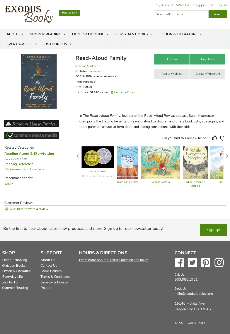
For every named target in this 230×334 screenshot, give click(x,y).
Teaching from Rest (127, 182)
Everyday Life (19, 44)
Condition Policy (124, 92)
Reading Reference (18, 164)
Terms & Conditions (55, 276)
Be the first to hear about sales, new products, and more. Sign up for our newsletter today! (83, 228)
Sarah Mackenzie (89, 66)
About (13, 34)
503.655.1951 (186, 279)
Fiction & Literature (178, 34)
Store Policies (51, 271)
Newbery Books (98, 171)
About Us (48, 260)
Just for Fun (55, 44)
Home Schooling (88, 34)
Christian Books (131, 34)
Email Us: (181, 289)
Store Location (69, 12)
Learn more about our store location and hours (113, 260)
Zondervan (95, 71)
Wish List (183, 5)
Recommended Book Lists (24, 169)
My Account (164, 5)
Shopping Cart (204, 5)
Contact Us (49, 265)
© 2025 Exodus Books (190, 323)
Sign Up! (213, 230)
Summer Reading (45, 34)
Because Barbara (160, 182)
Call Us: (180, 275)
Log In (222, 5)
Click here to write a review (29, 209)
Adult (8, 184)
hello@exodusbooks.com (194, 293)
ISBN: (101, 76)
